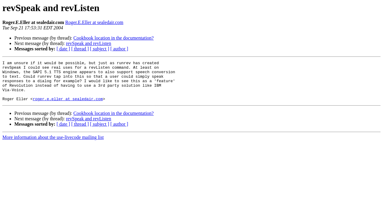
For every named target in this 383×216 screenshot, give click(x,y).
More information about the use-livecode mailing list (53, 145)
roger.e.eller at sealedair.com (68, 107)
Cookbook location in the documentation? (113, 37)
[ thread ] (80, 48)
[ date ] (63, 48)
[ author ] (119, 48)
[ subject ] (99, 48)
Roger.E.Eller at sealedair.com (94, 22)
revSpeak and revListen (88, 43)
